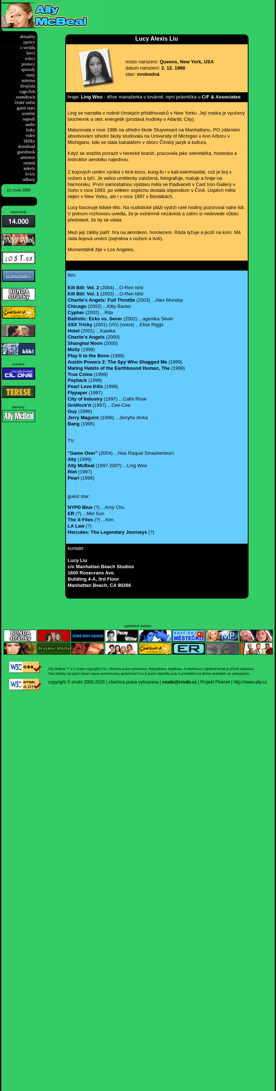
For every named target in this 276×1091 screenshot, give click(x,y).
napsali (29, 119)
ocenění (28, 113)
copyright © (59, 682)
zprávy (29, 42)
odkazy (28, 179)
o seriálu (27, 47)
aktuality (27, 36)
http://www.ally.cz (250, 682)
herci (30, 53)
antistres (28, 157)
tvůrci (30, 58)
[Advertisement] (185, 14)
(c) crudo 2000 (18, 190)
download (26, 146)
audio (30, 124)
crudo (76, 682)
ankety (29, 168)
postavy (28, 64)
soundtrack (25, 97)
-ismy (30, 75)
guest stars (26, 108)
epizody (28, 69)
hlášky (29, 141)
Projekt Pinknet (215, 682)
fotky (30, 130)
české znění (25, 102)
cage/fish (27, 91)
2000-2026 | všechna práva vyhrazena (121, 682)
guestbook (26, 151)
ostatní (29, 162)
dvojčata (27, 86)
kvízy (30, 173)
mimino (28, 80)
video (30, 135)
